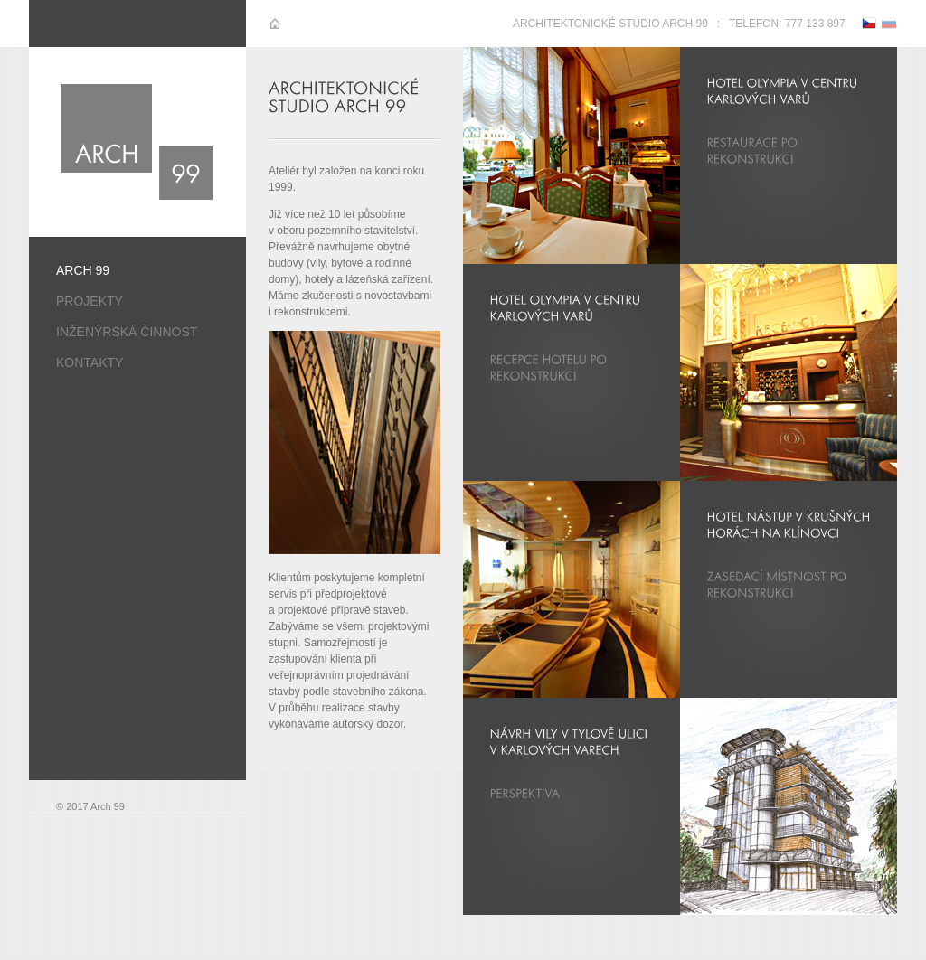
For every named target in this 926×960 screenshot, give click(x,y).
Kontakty (89, 362)
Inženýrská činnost (126, 332)
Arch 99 (82, 270)
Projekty (89, 301)
